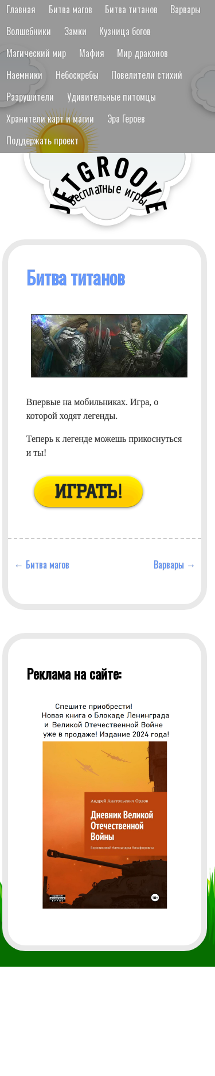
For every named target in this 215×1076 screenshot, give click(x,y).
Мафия (91, 53)
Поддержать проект (42, 140)
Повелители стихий (146, 75)
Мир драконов (142, 53)
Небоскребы (77, 75)
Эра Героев (126, 118)
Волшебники (28, 31)
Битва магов (70, 9)
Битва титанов (131, 9)
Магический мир (36, 53)
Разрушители (30, 97)
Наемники (24, 75)
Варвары (185, 9)
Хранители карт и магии (50, 118)
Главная (21, 9)
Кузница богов (125, 31)
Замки (75, 31)
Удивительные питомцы (111, 97)
